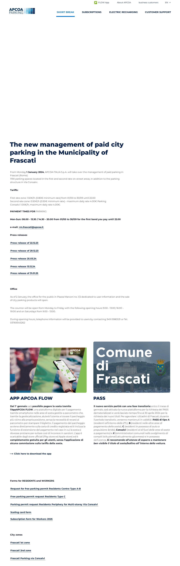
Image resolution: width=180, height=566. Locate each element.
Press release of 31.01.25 (24, 161)
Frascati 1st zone (20, 430)
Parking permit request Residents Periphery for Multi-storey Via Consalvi (54, 392)
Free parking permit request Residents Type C (37, 384)
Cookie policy (37, 563)
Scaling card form (20, 400)
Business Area (100, 504)
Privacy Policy (17, 563)
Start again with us (102, 526)
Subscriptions (17, 490)
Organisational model (104, 539)
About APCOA (100, 485)
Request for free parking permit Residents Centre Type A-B (45, 376)
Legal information (59, 563)
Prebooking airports (21, 494)
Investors (97, 513)
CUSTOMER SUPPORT (158, 12)
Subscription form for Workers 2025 (31, 406)
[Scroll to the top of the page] (175, 464)
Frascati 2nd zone (20, 438)
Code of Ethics (100, 535)
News (95, 544)
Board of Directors (102, 530)
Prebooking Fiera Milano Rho (26, 503)
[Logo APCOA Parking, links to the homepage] (22, 11)
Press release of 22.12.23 (24, 130)
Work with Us (99, 490)
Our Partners (99, 509)
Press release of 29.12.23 (24, 138)
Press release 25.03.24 (23, 146)
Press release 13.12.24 (22, 154)
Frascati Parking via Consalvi (27, 446)
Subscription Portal (20, 508)
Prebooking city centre (23, 499)
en (168, 2)
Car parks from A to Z (21, 485)
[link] (30, 341)
